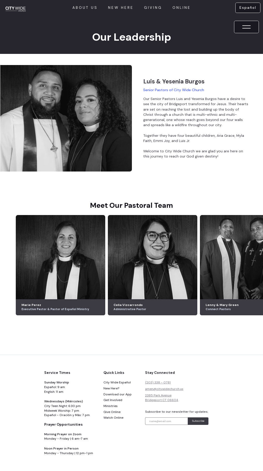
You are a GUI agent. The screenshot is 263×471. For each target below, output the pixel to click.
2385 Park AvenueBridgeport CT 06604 (161, 397)
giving (153, 7)
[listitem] (62, 265)
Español (247, 7)
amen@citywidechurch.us (164, 389)
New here (121, 7)
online (181, 7)
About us (85, 7)
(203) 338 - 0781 (158, 382)
